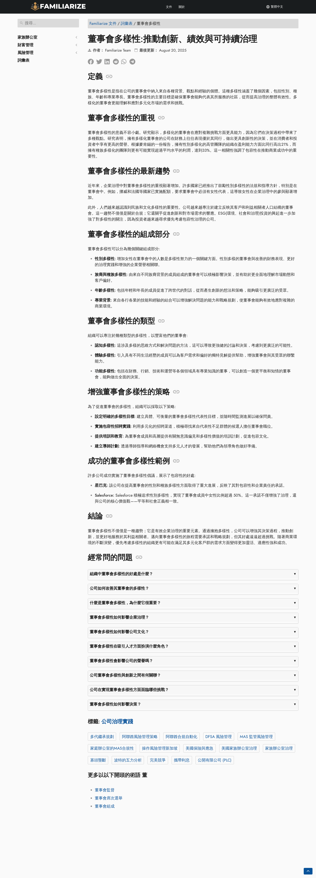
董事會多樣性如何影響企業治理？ (119, 617)
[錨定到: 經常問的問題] (139, 557)
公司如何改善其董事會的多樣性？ (119, 588)
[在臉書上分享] (92, 60)
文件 (169, 7)
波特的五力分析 (128, 760)
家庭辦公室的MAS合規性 (112, 748)
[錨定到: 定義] (109, 76)
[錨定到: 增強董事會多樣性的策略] (176, 392)
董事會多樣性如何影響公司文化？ (119, 632)
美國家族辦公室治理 (239, 748)
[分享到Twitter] (100, 60)
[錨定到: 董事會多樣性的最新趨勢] (176, 171)
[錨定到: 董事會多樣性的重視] (161, 118)
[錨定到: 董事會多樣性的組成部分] (176, 234)
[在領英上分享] (108, 60)
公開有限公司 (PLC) (215, 760)
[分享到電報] (133, 60)
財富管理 (25, 45)
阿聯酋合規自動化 (181, 737)
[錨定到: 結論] (109, 516)
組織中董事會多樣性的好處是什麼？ (121, 574)
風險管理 (25, 53)
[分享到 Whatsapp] (125, 60)
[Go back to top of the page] (308, 871)
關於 (182, 7)
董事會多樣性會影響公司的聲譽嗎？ (121, 661)
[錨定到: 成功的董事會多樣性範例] (176, 461)
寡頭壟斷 (98, 760)
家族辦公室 (27, 37)
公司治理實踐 (117, 721)
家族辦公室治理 (279, 748)
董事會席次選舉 (108, 798)
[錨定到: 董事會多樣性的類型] (161, 321)
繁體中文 (274, 7)
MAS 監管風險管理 (256, 737)
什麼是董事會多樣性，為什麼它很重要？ (125, 603)
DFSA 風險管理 (218, 737)
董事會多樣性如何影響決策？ (115, 704)
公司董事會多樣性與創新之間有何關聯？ (125, 675)
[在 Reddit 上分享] (117, 60)
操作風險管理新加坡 (160, 748)
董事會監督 (105, 790)
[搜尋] (48, 23)
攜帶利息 (182, 760)
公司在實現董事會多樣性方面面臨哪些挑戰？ (129, 690)
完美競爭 (158, 760)
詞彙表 (23, 60)
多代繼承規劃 (102, 737)
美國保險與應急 (199, 748)
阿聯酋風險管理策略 (140, 737)
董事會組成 (105, 806)
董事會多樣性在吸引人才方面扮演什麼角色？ (129, 646)
